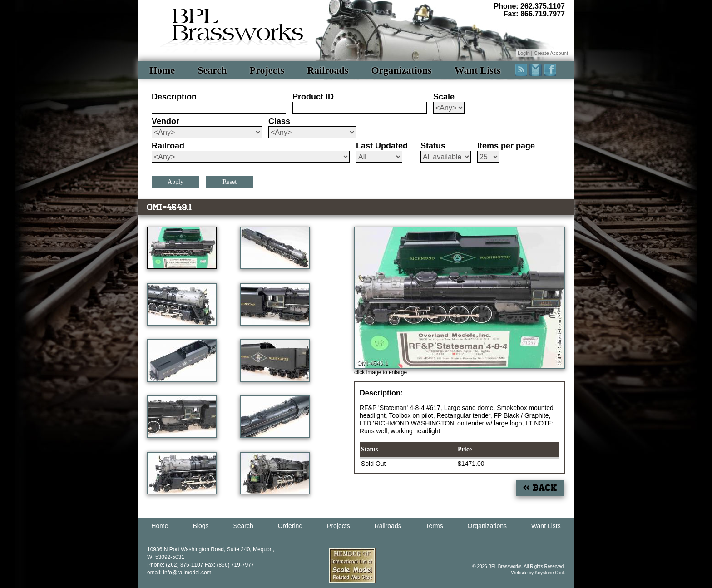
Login (524, 53)
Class (279, 121)
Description (174, 96)
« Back (540, 488)
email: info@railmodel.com (179, 572)
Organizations (401, 70)
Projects (267, 70)
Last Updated (382, 145)
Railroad (168, 145)
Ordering (290, 525)
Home (162, 70)
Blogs (201, 525)
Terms (434, 525)
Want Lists (478, 70)
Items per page (506, 145)
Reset (229, 181)
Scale (444, 96)
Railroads (327, 70)
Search (212, 70)
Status (432, 145)
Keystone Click (550, 572)
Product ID (313, 96)
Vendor (165, 121)
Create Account (551, 53)
